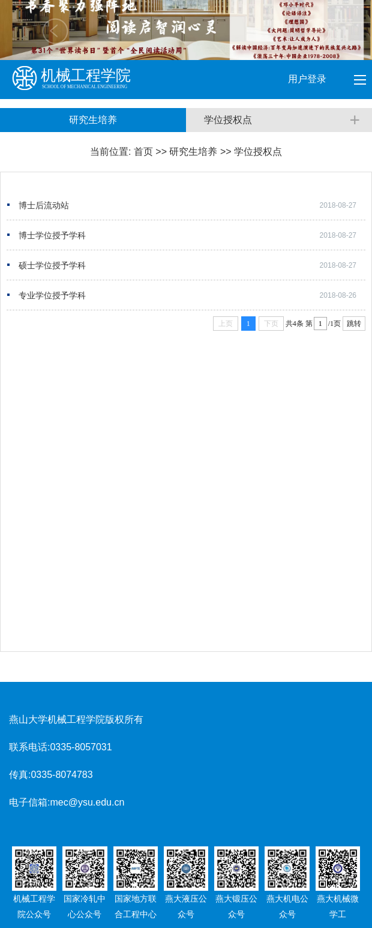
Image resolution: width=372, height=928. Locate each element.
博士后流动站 (44, 205)
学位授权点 (258, 151)
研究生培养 (193, 151)
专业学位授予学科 (52, 295)
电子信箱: (29, 802)
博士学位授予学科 (52, 235)
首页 (143, 151)
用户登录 (308, 79)
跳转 (354, 323)
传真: (20, 775)
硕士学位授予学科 (52, 265)
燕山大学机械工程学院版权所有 (76, 719)
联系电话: (29, 747)
